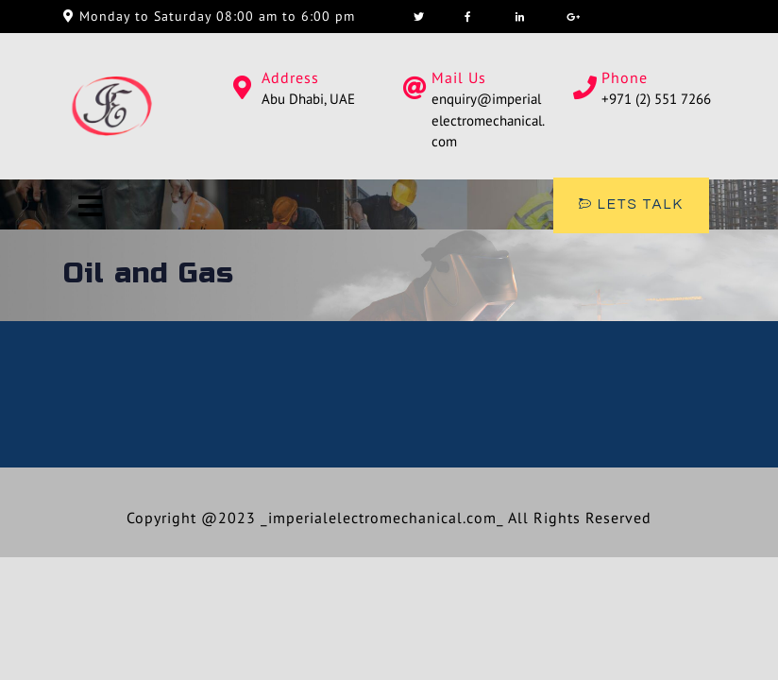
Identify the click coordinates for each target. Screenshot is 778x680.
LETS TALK (631, 204)
